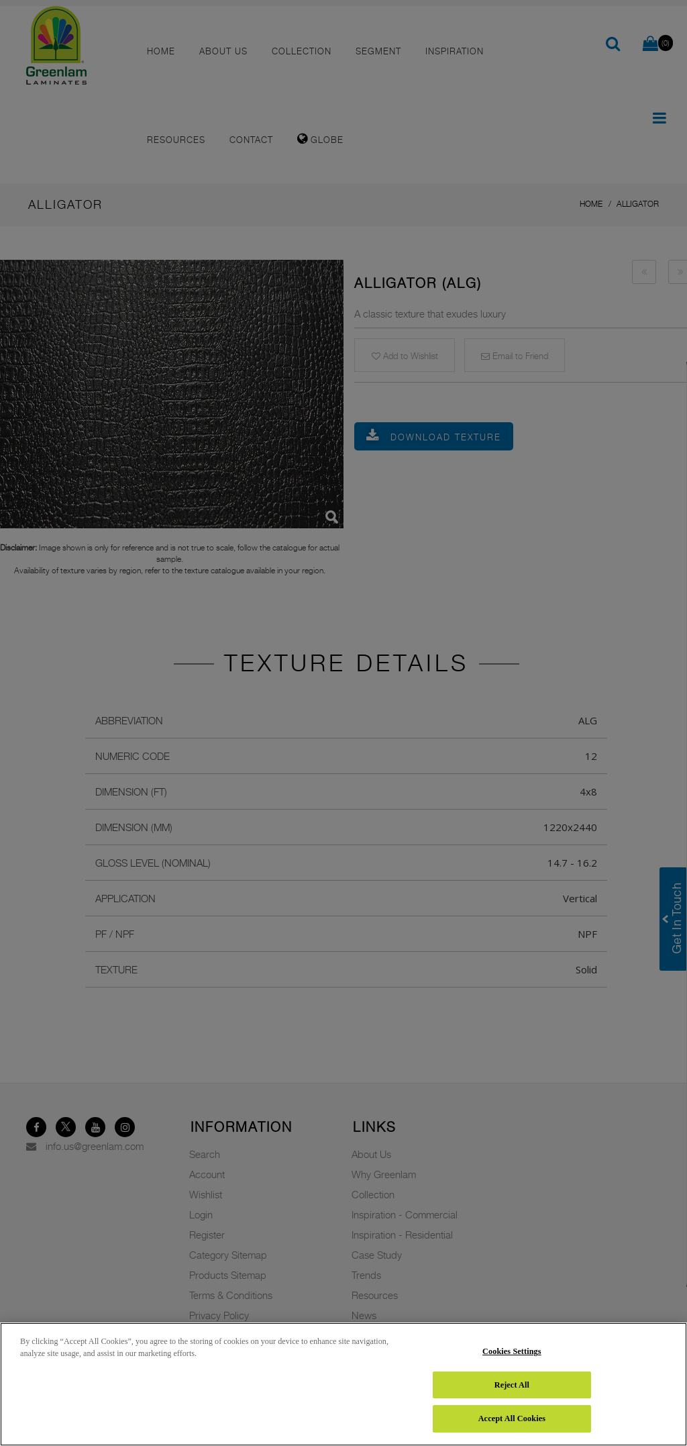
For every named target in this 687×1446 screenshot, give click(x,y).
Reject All (511, 1385)
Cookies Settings (511, 1351)
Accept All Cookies (511, 1418)
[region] (343, 1384)
